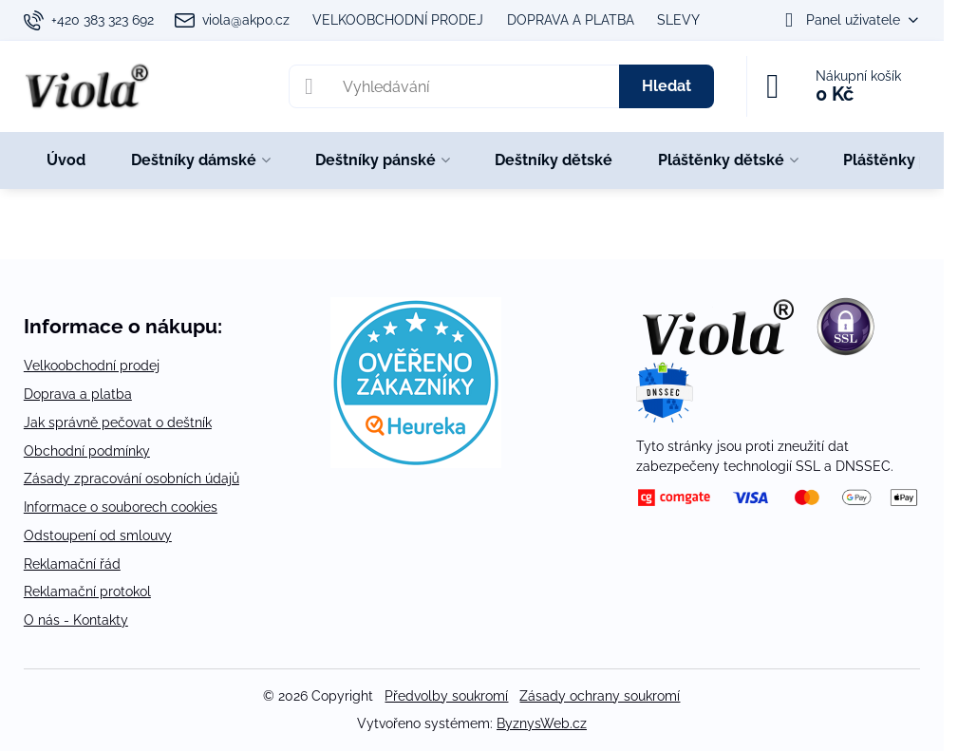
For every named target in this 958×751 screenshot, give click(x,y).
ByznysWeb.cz (542, 723)
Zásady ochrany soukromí (599, 696)
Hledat (666, 86)
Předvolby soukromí (446, 696)
